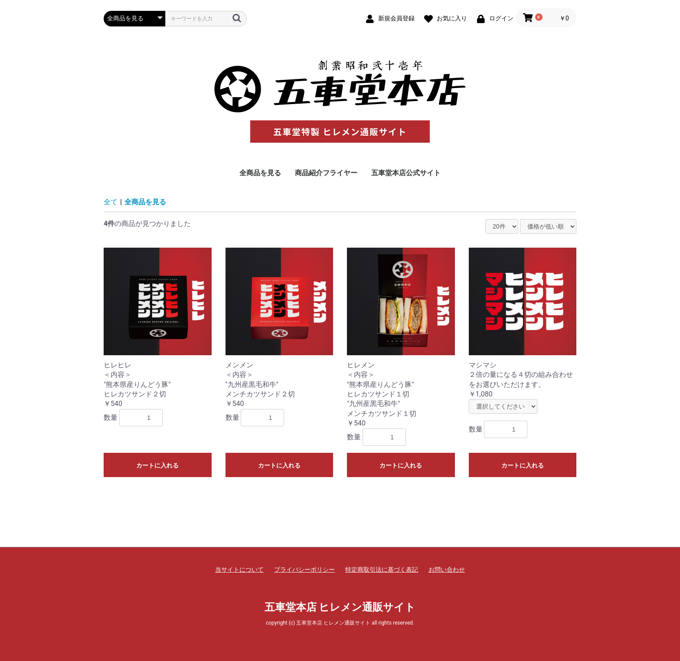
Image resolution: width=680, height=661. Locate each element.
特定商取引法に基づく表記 (381, 569)
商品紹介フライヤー (326, 173)
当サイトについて (239, 569)
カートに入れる (157, 465)
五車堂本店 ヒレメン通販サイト (340, 607)
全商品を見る (260, 173)
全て (111, 202)
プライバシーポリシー (304, 569)
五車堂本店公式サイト (406, 173)
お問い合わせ (446, 569)
